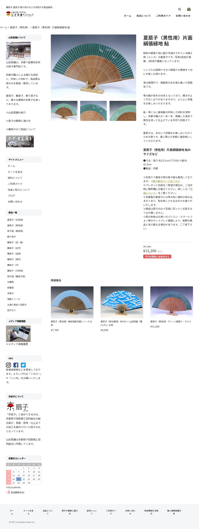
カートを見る (15, 172)
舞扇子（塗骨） (14, 253)
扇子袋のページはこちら (166, 181)
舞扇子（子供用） (15, 270)
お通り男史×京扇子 (17, 304)
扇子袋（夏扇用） (15, 230)
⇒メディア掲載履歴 (17, 344)
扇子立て (11, 310)
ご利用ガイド (163, 15)
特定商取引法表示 (151, 512)
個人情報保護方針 (174, 512)
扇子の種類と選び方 (70, 512)
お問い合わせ (183, 15)
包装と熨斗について (19, 190)
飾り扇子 (11, 236)
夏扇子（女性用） (15, 219)
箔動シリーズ (13, 299)
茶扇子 (10, 293)
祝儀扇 (10, 287)
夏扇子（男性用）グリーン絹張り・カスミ (170, 321)
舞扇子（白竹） (14, 248)
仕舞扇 (10, 281)
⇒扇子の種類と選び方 (18, 121)
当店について (143, 15)
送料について (15, 178)
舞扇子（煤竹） (14, 259)
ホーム (127, 15)
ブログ (11, 195)
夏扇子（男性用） (15, 225)
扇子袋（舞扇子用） (17, 276)
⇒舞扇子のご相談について (21, 129)
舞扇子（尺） (13, 265)
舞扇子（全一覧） (15, 242)
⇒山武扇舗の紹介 (16, 112)
